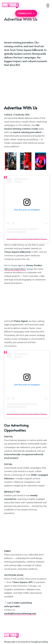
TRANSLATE (26, 13)
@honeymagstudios (15, 269)
